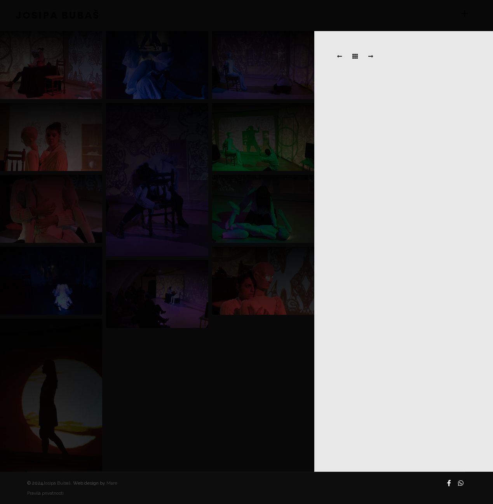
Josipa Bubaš (57, 483)
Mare (111, 483)
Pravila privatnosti (45, 493)
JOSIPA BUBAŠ (54, 15)
